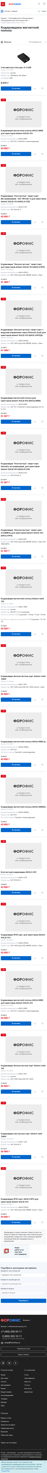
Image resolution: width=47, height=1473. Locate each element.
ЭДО (2, 1405)
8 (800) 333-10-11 (12, 1336)
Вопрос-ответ (6, 1418)
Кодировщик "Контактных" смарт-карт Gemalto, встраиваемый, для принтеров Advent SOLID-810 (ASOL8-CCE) (20, 466)
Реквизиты (5, 1421)
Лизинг (3, 1388)
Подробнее (5, 1471)
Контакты (28, 1388)
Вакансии (4, 1432)
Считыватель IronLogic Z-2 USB (16, 68)
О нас (26, 1375)
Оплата (3, 1382)
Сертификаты (29, 1378)
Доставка (4, 1378)
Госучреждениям (7, 1395)
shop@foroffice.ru (12, 1343)
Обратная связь (7, 1435)
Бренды (4, 1402)
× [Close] (45, 1462)
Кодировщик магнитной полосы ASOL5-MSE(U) (23, 807)
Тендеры (4, 1399)
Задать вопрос (23, 1354)
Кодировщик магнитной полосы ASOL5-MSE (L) (23, 742)
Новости (27, 1382)
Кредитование (6, 1392)
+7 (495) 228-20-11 (11, 1332)
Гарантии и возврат (8, 1425)
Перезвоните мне (23, 1349)
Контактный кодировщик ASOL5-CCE (18, 872)
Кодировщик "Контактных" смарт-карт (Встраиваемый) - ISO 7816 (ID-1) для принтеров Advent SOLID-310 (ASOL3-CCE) (23, 199)
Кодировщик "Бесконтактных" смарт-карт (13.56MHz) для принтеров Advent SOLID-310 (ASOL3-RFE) (22, 533)
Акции (3, 1375)
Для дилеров (5, 1385)
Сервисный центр (7, 1428)
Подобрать (23, 1300)
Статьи (27, 1385)
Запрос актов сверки (9, 1443)
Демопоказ (28, 1392)
